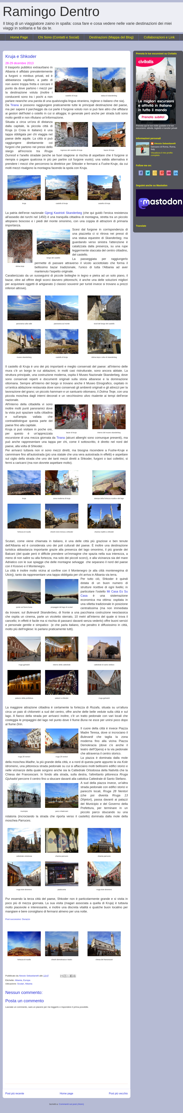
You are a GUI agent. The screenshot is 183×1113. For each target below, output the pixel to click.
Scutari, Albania (24, 983)
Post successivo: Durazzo (17, 919)
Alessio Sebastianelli (165, 143)
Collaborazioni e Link (159, 37)
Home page (66, 1093)
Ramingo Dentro (51, 11)
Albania (18, 980)
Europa (26, 980)
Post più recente (14, 1093)
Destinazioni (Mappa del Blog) (111, 37)
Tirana (14, 105)
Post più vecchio (118, 1093)
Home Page (19, 37)
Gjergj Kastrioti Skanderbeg (63, 213)
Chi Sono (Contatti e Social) (58, 37)
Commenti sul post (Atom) (71, 1104)
